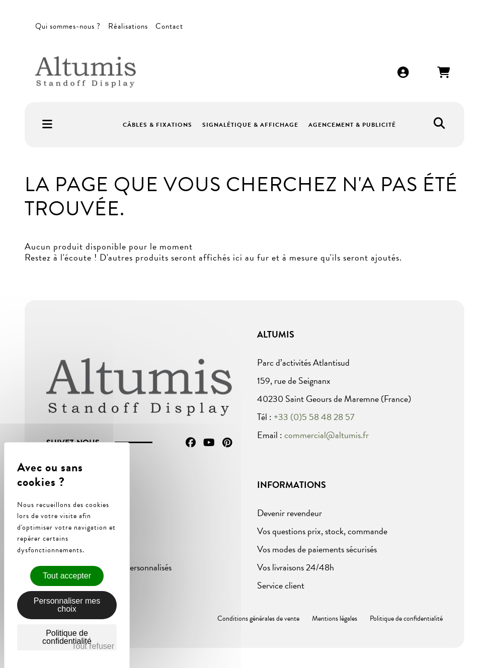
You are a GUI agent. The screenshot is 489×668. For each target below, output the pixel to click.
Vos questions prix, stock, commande (322, 531)
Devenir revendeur (289, 513)
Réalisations (128, 26)
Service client (280, 585)
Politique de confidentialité (406, 618)
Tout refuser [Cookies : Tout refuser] (93, 646)
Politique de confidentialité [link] (67, 637)
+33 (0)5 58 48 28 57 (314, 417)
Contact (169, 26)
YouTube (209, 443)
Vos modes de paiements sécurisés (317, 549)
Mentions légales (334, 618)
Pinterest (227, 443)
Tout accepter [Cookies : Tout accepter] (67, 575)
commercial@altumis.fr (326, 435)
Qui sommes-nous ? (68, 26)
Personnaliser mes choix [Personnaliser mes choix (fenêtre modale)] (67, 605)
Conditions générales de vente (258, 618)
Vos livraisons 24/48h (295, 567)
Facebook (191, 443)
